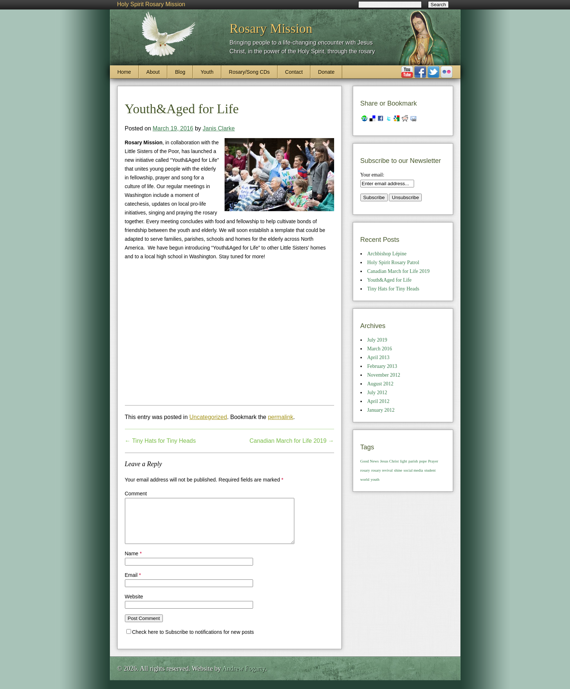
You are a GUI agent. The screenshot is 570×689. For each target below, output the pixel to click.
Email (133, 584)
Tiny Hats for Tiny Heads (160, 441)
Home (124, 72)
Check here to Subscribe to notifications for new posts (190, 641)
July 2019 (377, 340)
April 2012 (378, 401)
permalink (280, 417)
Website (134, 605)
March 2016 (379, 348)
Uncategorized (208, 417)
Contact (294, 72)
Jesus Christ (389, 461)
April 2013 (378, 357)
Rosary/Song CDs (249, 72)
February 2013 (382, 366)
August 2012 (380, 384)
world (365, 479)
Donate (326, 72)
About (153, 72)
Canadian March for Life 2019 (291, 441)
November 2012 (384, 375)
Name (133, 562)
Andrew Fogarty (243, 677)
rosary (365, 470)
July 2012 (377, 392)
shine (398, 470)
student (430, 470)
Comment (136, 493)
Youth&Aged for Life (389, 280)
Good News (369, 461)
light (403, 461)
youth (375, 479)
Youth (206, 72)
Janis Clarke (219, 128)
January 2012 (381, 410)
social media (413, 470)
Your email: (372, 175)
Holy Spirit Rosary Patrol (393, 262)
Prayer (433, 461)
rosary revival (382, 470)
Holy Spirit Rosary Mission (151, 4)
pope (423, 461)
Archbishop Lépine (387, 253)
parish (413, 461)
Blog (180, 72)
